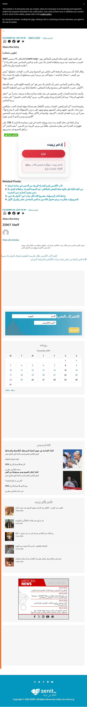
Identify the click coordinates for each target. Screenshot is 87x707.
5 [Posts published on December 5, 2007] (32, 366)
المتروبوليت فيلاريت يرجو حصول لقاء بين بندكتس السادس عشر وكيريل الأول (43, 199)
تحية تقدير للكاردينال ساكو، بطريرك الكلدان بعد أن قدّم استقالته (38, 559)
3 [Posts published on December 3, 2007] (10, 366)
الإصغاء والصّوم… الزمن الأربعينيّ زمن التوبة (31, 546)
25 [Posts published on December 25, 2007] (22, 380)
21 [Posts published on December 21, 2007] (54, 375)
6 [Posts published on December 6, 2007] (43, 366)
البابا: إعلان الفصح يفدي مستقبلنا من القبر (21, 472)
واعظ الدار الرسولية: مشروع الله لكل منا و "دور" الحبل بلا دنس (37, 196)
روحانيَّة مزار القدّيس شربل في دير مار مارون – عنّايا (34, 533)
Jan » (13, 391)
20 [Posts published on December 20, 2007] (43, 375)
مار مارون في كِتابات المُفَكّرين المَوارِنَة (29, 521)
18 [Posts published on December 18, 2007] (22, 375)
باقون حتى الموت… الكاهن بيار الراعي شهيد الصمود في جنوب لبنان (39, 508)
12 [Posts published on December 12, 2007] (33, 370)
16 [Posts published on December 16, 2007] (76, 370)
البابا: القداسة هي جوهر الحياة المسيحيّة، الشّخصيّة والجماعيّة (29, 451)
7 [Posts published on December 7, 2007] (54, 366)
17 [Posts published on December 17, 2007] (11, 375)
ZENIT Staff (34, 38)
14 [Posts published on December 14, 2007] (54, 370)
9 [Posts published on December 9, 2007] (76, 366)
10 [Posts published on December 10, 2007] (11, 370)
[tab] (31, 582)
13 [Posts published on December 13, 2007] (43, 370)
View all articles (11, 240)
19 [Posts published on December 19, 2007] (33, 375)
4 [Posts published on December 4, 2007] (21, 366)
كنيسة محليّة (48, 38)
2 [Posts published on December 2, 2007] (76, 361)
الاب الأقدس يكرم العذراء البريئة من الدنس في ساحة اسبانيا (35, 185)
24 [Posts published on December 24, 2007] (11, 380)
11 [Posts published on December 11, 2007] (22, 370)
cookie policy (46, 14)
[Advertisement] (43, 288)
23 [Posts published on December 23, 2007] (76, 375)
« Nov (7, 391)
